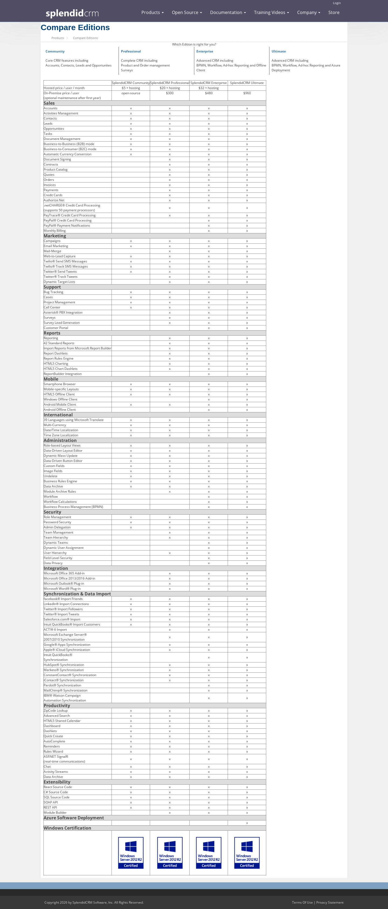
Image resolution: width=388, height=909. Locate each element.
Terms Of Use (302, 902)
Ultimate (279, 51)
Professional (131, 51)
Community (55, 51)
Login (337, 3)
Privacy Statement (330, 902)
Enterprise (204, 51)
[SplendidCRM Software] (72, 13)
